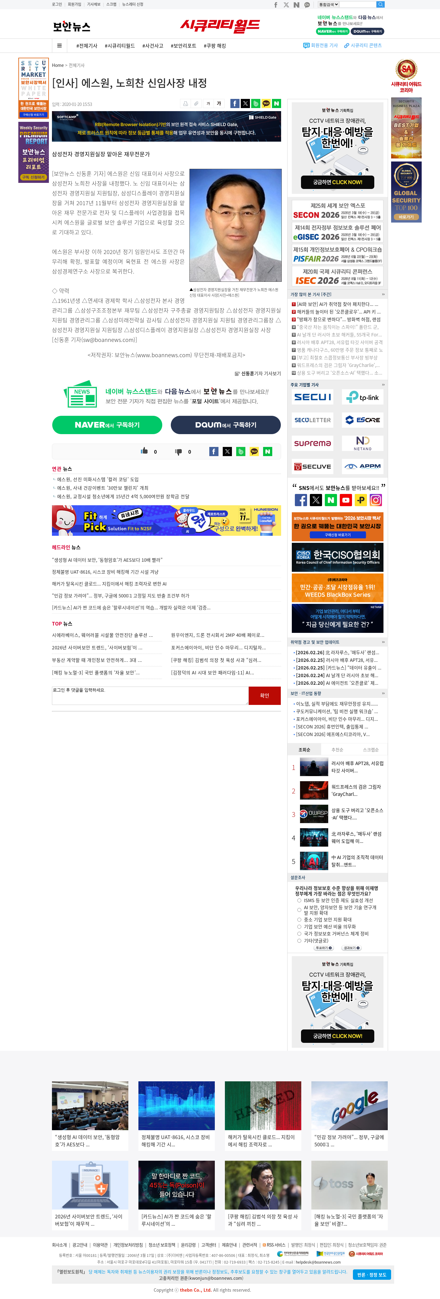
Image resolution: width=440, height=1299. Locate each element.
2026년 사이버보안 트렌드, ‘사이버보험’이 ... (97, 647)
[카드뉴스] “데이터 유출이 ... (338, 667)
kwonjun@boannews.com (215, 1278)
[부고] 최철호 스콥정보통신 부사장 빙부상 (337, 357)
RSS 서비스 (276, 1245)
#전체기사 (86, 45)
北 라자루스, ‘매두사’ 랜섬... (337, 652)
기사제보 (94, 4)
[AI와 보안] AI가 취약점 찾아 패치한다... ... (337, 304)
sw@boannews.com (108, 340)
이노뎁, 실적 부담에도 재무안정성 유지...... (337, 703)
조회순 (304, 749)
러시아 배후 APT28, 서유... (337, 660)
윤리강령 (188, 1245)
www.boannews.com (163, 355)
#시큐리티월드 (120, 45)
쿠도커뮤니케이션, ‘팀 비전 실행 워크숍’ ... (337, 711)
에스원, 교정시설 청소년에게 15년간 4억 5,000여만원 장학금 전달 (123, 496)
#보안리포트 (183, 45)
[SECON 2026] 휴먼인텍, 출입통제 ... (332, 726)
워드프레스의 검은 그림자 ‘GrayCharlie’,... (338, 365)
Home (58, 65)
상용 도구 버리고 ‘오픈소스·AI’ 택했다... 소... (339, 372)
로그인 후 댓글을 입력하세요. (150, 696)
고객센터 (208, 1245)
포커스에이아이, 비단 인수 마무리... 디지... (337, 719)
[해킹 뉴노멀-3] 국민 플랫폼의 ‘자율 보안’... (96, 672)
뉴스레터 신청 (132, 4)
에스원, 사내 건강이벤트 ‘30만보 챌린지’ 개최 (103, 487)
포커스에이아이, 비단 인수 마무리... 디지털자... (218, 647)
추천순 (337, 749)
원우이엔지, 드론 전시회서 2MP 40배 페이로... (218, 635)
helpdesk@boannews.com (318, 1262)
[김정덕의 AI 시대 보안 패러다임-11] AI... (212, 672)
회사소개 (59, 1245)
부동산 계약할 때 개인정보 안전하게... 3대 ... (97, 660)
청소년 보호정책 (161, 1245)
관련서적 (249, 1245)
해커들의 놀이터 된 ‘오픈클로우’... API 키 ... (339, 311)
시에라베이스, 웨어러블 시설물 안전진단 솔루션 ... (102, 635)
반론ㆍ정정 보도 (372, 1275)
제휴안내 (229, 1245)
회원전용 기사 (324, 45)
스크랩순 (371, 749)
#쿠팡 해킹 (215, 45)
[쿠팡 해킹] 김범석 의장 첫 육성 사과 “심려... (216, 660)
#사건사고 (152, 45)
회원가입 (74, 4)
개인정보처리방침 (128, 1245)
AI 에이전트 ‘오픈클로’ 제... (337, 683)
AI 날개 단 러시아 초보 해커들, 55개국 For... (339, 334)
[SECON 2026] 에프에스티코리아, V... (333, 734)
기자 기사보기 (258, 373)
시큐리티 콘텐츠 (366, 45)
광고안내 (79, 1245)
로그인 (57, 4)
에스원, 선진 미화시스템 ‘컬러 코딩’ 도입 (98, 479)
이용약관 (100, 1245)
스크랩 (111, 4)
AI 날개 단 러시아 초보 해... (337, 675)
